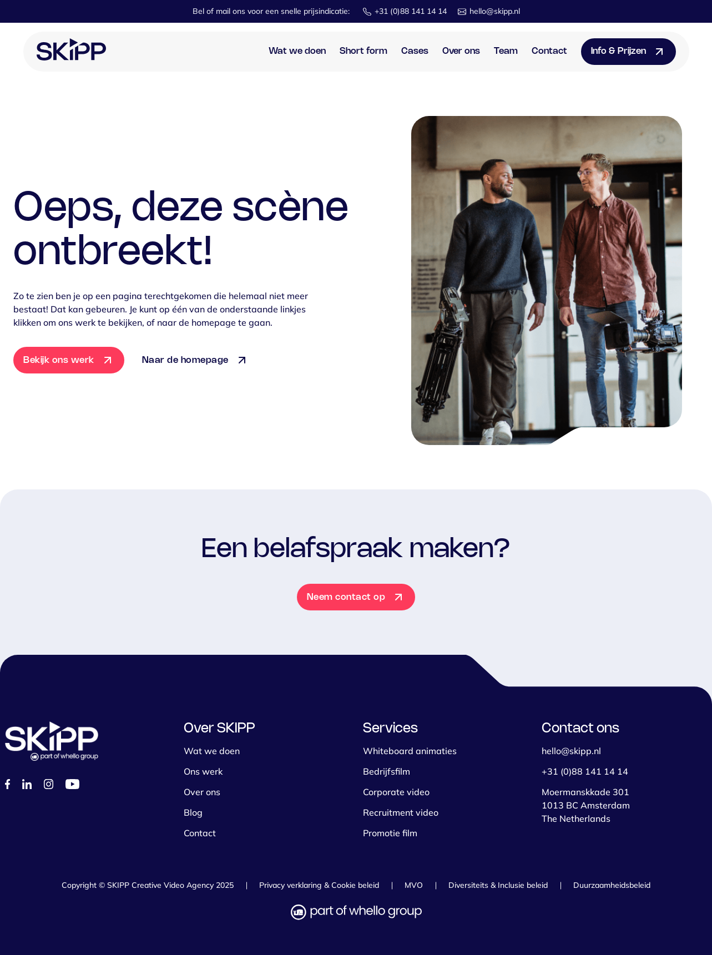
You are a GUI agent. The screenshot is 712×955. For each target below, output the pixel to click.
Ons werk (203, 771)
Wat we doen (297, 51)
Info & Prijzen (618, 51)
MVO (414, 885)
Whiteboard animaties (410, 750)
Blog (193, 812)
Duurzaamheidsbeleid (611, 885)
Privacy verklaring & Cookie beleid (319, 885)
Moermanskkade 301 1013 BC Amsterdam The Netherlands (586, 805)
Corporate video (396, 791)
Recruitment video (400, 812)
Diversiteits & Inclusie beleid (498, 885)
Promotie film (390, 832)
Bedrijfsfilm (386, 771)
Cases (414, 51)
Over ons (461, 51)
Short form (363, 51)
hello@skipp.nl (494, 11)
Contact (549, 51)
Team (506, 51)
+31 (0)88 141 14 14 (411, 11)
